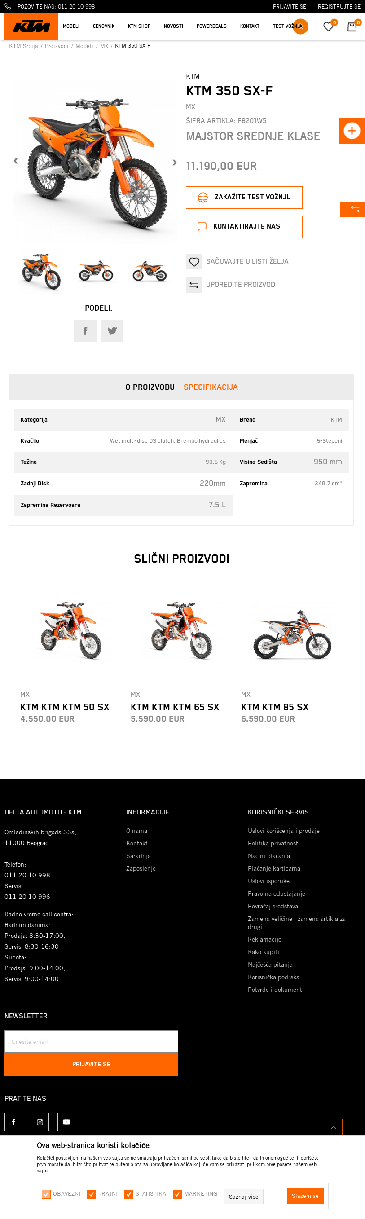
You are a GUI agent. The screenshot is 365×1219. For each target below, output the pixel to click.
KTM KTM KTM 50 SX (64, 707)
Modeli (85, 45)
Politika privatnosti (274, 843)
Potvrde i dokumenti (276, 990)
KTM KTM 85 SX (274, 707)
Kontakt (137, 843)
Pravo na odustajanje (276, 893)
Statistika (151, 1193)
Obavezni (66, 1193)
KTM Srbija (24, 45)
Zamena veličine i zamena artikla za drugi (297, 923)
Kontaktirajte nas (246, 226)
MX (105, 45)
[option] (40, 271)
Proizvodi (57, 45)
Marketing (200, 1193)
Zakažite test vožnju (253, 197)
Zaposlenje (141, 868)
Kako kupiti (263, 952)
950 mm (328, 462)
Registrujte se (339, 6)
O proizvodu (150, 387)
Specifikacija (211, 387)
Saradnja (138, 856)
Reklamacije (264, 939)
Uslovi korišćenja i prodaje (284, 831)
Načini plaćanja (269, 856)
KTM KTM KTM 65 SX (175, 707)
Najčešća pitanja (270, 964)
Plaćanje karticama (274, 868)
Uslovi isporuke (269, 881)
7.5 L (217, 505)
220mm (213, 483)
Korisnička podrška (273, 977)
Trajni (108, 1193)
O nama (136, 831)
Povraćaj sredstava (273, 906)
